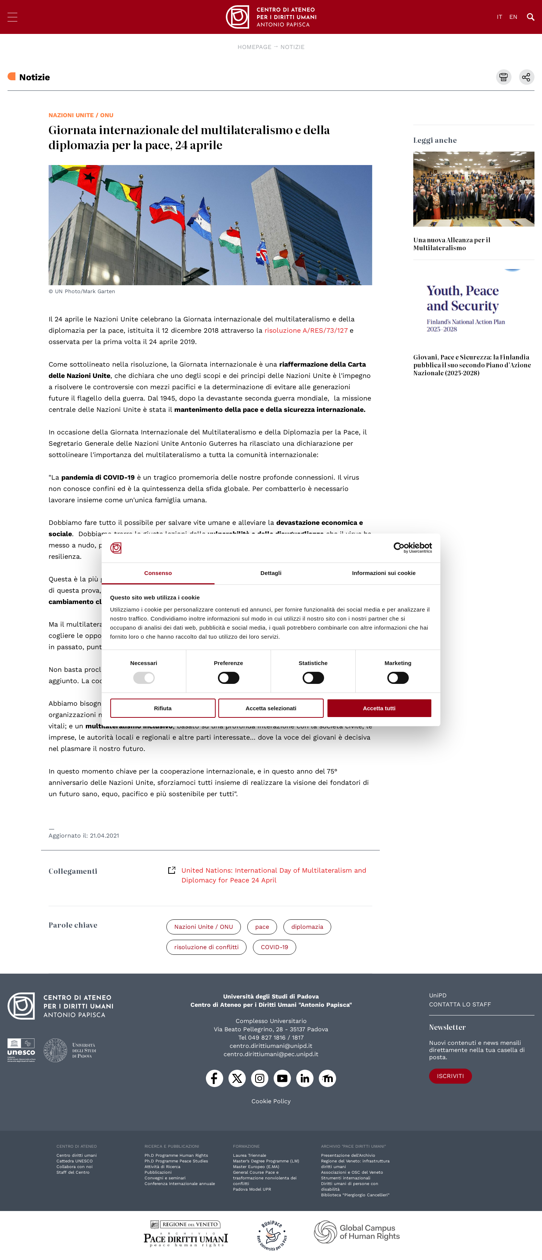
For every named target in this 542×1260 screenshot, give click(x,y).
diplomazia (307, 926)
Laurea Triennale (249, 1155)
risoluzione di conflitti (206, 947)
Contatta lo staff (460, 1004)
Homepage (254, 46)
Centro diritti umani (76, 1155)
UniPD (438, 995)
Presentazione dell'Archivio (348, 1155)
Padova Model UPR (252, 1189)
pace (262, 926)
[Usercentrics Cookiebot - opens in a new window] (399, 548)
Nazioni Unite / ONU (81, 115)
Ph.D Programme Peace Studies (176, 1161)
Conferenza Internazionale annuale (180, 1183)
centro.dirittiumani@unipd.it (271, 1045)
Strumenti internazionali (345, 1178)
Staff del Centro (73, 1172)
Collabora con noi (74, 1166)
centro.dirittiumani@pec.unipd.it (271, 1054)
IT (499, 16)
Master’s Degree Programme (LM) (266, 1161)
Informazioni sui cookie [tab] (384, 573)
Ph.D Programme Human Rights (176, 1155)
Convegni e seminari (165, 1178)
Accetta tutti (379, 708)
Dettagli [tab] (271, 573)
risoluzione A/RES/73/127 (306, 330)
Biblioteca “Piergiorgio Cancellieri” (355, 1195)
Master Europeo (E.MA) (256, 1166)
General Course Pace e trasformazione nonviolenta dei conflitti (265, 1178)
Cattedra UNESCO (74, 1161)
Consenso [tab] (158, 573)
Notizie (292, 46)
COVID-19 (274, 947)
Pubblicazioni (158, 1172)
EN (513, 16)
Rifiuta (163, 708)
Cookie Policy (271, 1101)
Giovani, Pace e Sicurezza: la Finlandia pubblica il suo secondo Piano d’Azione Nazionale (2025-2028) (472, 364)
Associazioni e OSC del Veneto (352, 1172)
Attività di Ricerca (162, 1166)
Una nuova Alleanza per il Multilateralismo (451, 243)
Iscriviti (450, 1076)
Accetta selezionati (270, 708)
